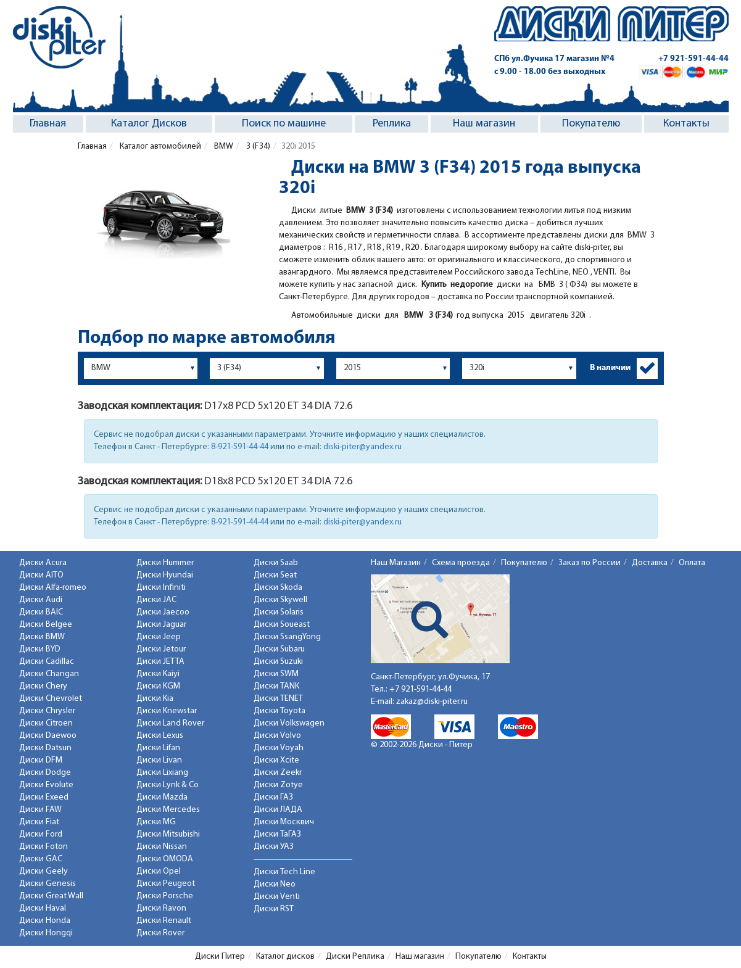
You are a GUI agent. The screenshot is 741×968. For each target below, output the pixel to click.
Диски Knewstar (166, 711)
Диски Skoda (278, 587)
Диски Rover (160, 933)
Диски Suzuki (278, 661)
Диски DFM (40, 760)
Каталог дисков (285, 956)
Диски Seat (275, 575)
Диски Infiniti (161, 587)
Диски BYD (39, 649)
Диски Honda (44, 920)
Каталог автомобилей (159, 146)
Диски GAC (40, 859)
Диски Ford (40, 834)
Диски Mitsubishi (168, 834)
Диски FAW (40, 809)
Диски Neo (275, 884)
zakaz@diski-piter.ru (432, 701)
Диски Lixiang (162, 772)
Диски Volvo (277, 735)
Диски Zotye (278, 785)
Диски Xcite (276, 760)
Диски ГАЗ (273, 797)
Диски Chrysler (47, 711)
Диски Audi (40, 600)
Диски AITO (41, 575)
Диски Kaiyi (158, 674)
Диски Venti (277, 896)
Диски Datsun (45, 748)
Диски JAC (156, 600)
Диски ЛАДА (278, 809)
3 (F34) (257, 146)
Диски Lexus (159, 735)
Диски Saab (276, 563)
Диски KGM (158, 686)
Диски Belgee (45, 624)
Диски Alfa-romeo (52, 587)
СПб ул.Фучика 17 (554, 59)
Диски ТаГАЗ (277, 834)
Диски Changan (49, 674)
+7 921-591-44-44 (693, 59)
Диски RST (274, 909)
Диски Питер (220, 956)
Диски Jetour (161, 649)
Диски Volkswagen (289, 723)
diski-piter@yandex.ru (362, 447)
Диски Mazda (162, 797)
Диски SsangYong (287, 637)
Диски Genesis (47, 883)
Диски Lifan (158, 748)
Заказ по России (589, 563)
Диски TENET (278, 698)
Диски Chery (43, 686)
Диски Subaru (279, 649)
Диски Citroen (46, 723)
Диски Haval (42, 908)
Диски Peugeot (165, 883)
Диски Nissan (161, 846)
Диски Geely (43, 871)
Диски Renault (163, 920)
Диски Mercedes (168, 809)
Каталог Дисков (149, 124)
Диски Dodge (45, 772)
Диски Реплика (355, 956)
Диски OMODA (164, 859)
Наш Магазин (396, 563)
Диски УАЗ (274, 846)
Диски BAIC (41, 612)
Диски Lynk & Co (167, 785)
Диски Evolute (46, 785)
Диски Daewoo (48, 735)
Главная (48, 124)
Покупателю (591, 124)
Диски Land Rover (170, 723)
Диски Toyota (279, 711)
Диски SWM (276, 674)
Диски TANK (276, 686)
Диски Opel (158, 871)
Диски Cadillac (46, 661)
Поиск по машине (284, 124)
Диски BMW (42, 637)
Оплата (692, 563)
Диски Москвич (284, 822)
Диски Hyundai (164, 575)
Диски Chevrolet (50, 698)
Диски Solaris (279, 612)
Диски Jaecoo (162, 612)
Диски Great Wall (51, 896)
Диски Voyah (279, 748)
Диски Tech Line (284, 872)
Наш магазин (484, 124)
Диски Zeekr (278, 772)
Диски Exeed (43, 797)
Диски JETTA (160, 661)
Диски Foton (43, 846)
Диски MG (156, 822)
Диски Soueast (282, 624)
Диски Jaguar (161, 624)
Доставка (650, 563)
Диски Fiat (39, 822)
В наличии (610, 368)
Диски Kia (154, 698)
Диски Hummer (165, 563)
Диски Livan (159, 760)
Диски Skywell (280, 600)
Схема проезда (461, 563)
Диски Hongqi (46, 933)
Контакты (686, 124)
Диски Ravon (161, 908)
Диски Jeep (158, 637)
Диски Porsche (164, 896)
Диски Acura (43, 563)
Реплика (392, 124)
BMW (222, 146)
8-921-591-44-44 (239, 447)
